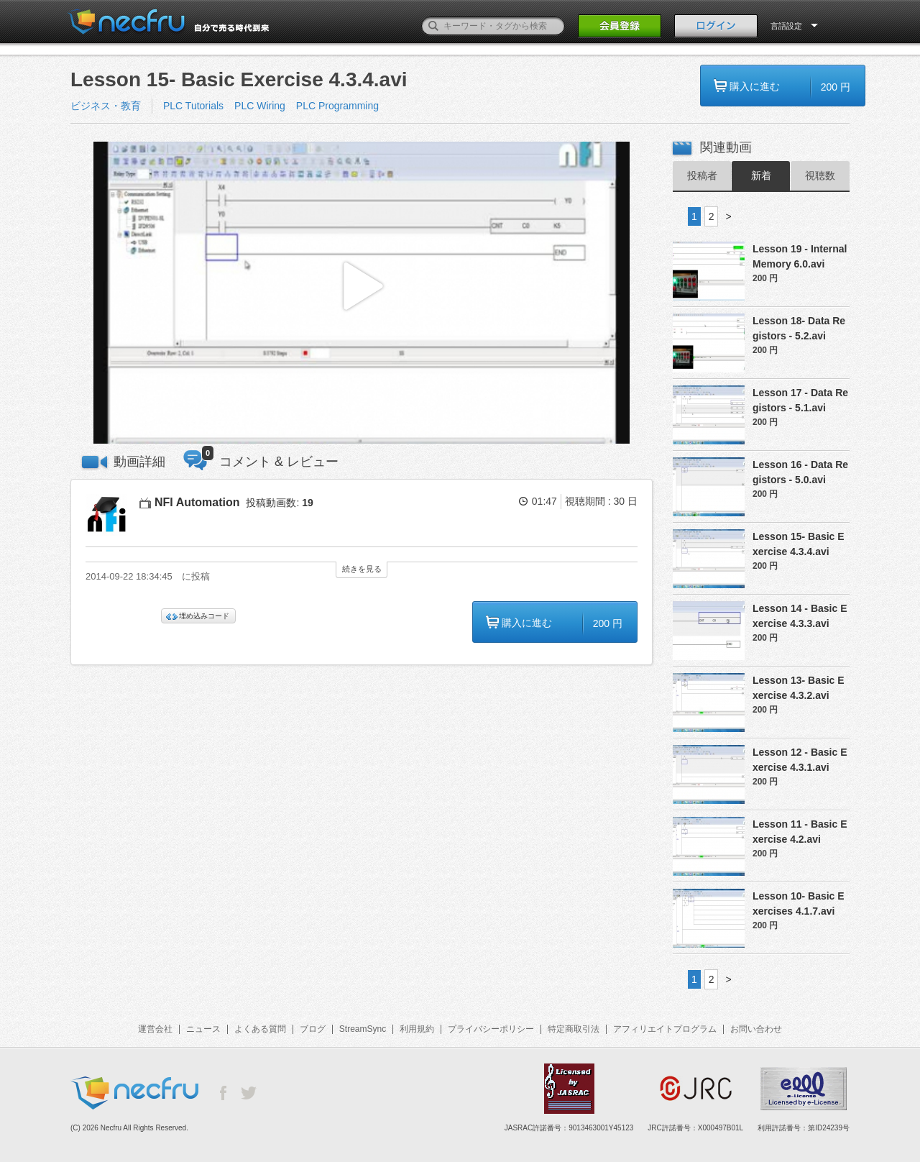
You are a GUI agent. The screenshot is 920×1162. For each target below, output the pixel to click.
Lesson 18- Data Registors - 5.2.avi (799, 328)
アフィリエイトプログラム (665, 1029)
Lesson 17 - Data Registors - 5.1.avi (800, 400)
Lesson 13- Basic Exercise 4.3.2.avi (799, 687)
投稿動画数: (279, 502)
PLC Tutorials (193, 105)
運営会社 (155, 1029)
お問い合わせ (756, 1029)
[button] (361, 293)
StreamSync (362, 1029)
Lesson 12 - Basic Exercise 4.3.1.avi (800, 759)
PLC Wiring (259, 105)
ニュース (203, 1029)
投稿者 (702, 175)
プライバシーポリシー (491, 1029)
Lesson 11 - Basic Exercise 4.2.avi (800, 831)
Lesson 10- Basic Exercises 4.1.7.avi (799, 903)
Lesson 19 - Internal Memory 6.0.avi (800, 256)
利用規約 (417, 1029)
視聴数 (820, 175)
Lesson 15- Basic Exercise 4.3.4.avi (799, 544)
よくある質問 (260, 1029)
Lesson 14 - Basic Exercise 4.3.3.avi (800, 616)
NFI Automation (197, 502)
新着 (761, 175)
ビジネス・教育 (105, 105)
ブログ (313, 1029)
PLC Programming (337, 105)
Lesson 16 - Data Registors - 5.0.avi (800, 472)
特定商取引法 (573, 1029)
